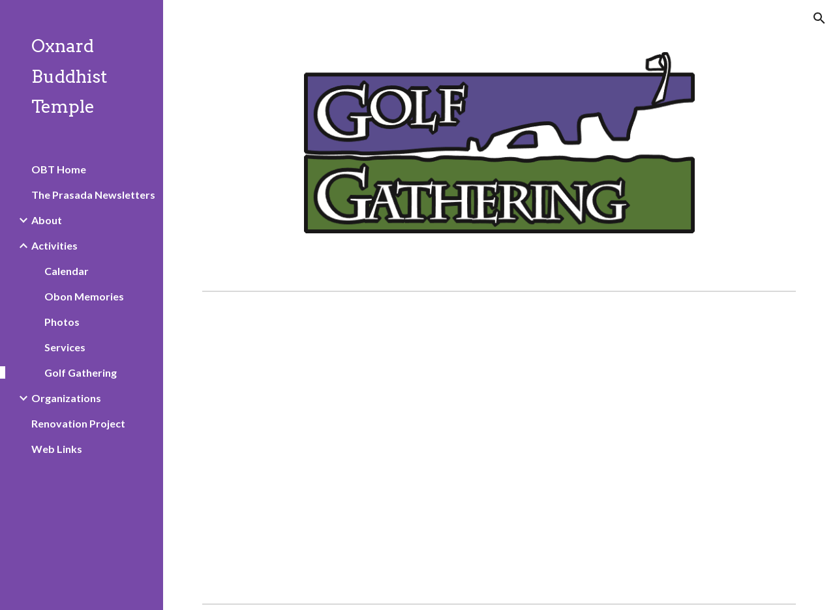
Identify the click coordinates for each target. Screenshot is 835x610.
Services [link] (64, 347)
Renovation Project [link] (78, 423)
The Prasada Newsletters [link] (93, 194)
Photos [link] (62, 321)
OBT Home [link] (58, 169)
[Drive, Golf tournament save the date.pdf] (474, 448)
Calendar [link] (66, 271)
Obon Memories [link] (84, 296)
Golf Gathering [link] (80, 372)
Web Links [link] (56, 449)
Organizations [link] (66, 398)
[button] (819, 18)
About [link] (46, 220)
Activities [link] (54, 245)
